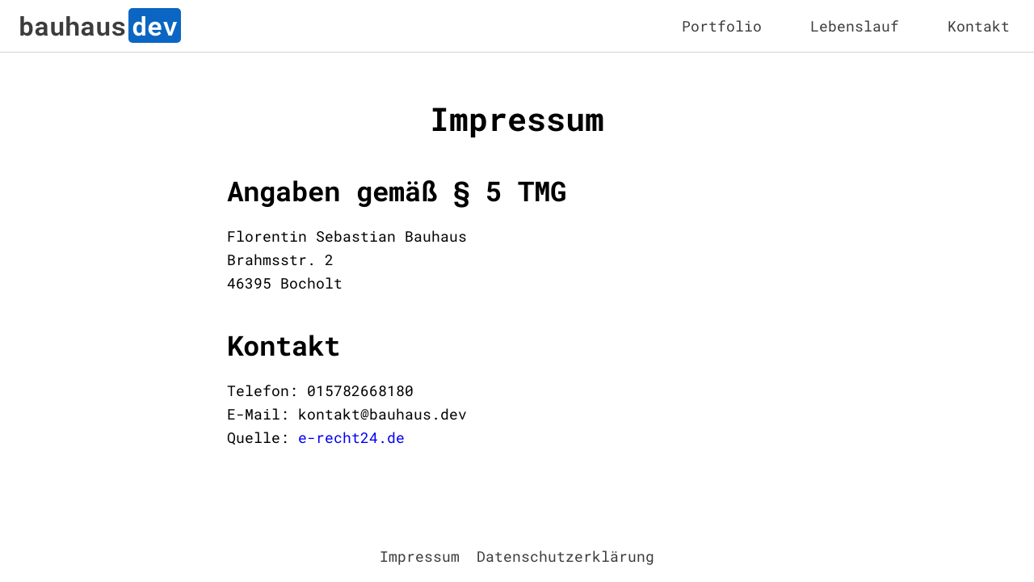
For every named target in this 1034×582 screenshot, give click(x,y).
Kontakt (979, 26)
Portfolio (722, 26)
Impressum (420, 556)
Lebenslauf (854, 26)
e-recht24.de (351, 437)
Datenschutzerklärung (565, 556)
